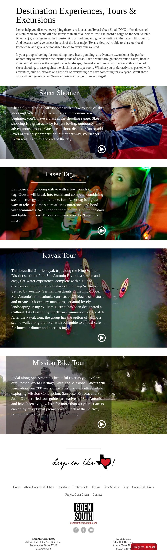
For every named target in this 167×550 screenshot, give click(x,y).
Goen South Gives (143, 487)
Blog (125, 487)
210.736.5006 (43, 548)
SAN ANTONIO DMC (43, 538)
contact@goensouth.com (83, 522)
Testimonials (80, 487)
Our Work (63, 487)
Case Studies (111, 487)
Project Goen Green (77, 494)
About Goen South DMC (39, 487)
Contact (97, 494)
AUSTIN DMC (123, 538)
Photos (96, 487)
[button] (144, 546)
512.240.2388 (123, 548)
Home (16, 487)
